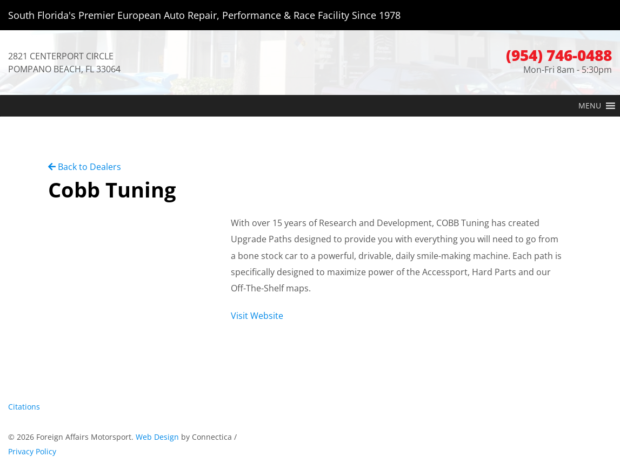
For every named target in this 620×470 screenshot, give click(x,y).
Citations (24, 406)
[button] (589, 106)
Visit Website (257, 316)
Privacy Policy (32, 451)
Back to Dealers (84, 167)
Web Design (157, 437)
